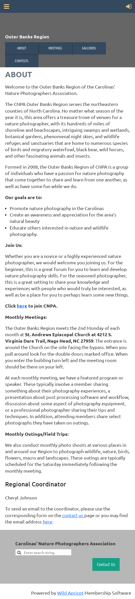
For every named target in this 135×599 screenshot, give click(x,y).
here (22, 306)
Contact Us (106, 564)
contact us (72, 515)
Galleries (89, 48)
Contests (21, 60)
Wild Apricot (70, 592)
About (21, 48)
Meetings (55, 48)
